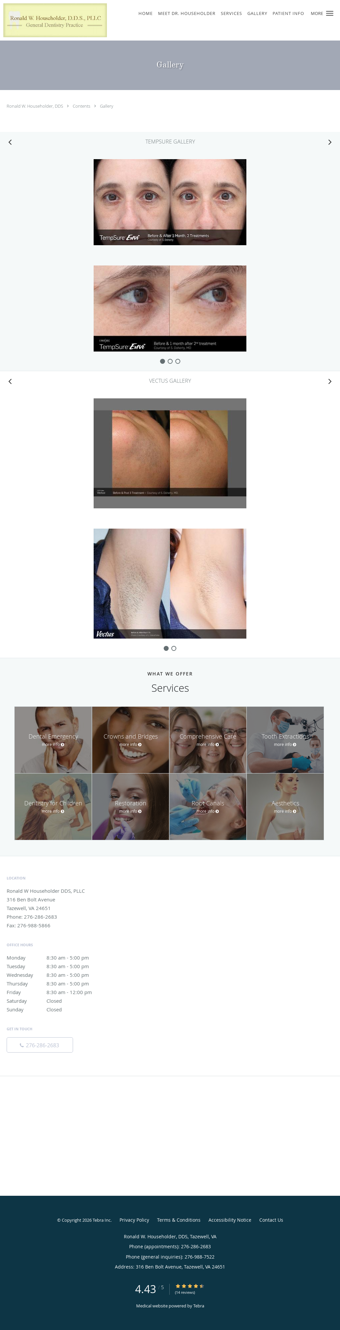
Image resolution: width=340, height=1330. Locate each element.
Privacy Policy (134, 1220)
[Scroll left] (10, 142)
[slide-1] (170, 361)
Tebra (198, 1306)
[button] (329, 13)
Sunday (55, 1009)
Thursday (55, 983)
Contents (82, 106)
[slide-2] (178, 361)
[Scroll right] (330, 142)
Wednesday (55, 975)
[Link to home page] (53, 20)
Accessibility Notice (230, 1220)
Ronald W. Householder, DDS (35, 106)
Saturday (55, 1000)
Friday (55, 992)
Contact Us (271, 1220)
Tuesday (55, 966)
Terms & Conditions (179, 1220)
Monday (55, 957)
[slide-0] (162, 361)
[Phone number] (40, 1045)
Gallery (106, 106)
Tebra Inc (102, 1220)
